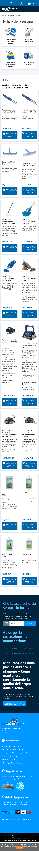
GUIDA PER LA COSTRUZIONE (18, 648)
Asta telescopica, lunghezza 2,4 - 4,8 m (29, 112)
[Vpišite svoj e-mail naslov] (16, 623)
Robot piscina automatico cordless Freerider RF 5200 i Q (9, 433)
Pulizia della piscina (14, 15)
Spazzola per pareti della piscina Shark (29, 164)
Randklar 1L (26, 493)
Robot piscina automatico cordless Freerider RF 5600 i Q (28, 433)
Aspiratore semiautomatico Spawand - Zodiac (8, 221)
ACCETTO (19, 848)
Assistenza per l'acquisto (10, 756)
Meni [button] (6, 80)
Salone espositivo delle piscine (12, 763)
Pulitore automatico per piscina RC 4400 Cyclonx (29, 345)
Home (4, 15)
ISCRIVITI (30, 623)
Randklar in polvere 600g (9, 494)
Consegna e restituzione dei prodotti (14, 753)
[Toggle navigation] (34, 9)
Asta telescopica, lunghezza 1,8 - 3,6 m (9, 112)
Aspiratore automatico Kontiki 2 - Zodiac (29, 221)
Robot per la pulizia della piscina (10, 64)
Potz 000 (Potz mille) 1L (7, 555)
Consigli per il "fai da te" (10, 759)
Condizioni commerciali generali (12, 749)
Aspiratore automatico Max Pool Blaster (8, 278)
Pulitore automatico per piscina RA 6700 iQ (9, 342)
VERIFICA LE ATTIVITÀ (15, 703)
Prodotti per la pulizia (28, 63)
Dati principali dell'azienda (10, 746)
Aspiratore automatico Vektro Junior (29, 278)
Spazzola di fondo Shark (8, 163)
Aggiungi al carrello (10, 135)
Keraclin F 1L (26, 554)
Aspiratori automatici (28, 40)
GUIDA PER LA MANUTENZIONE (19, 653)
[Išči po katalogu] (5, 2)
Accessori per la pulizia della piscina (11, 41)
